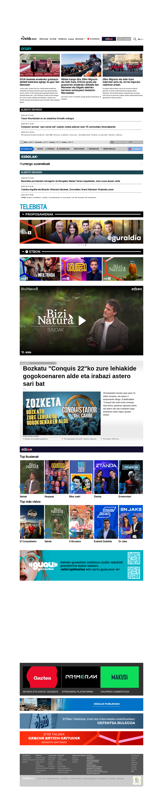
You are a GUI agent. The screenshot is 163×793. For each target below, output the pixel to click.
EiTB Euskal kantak (42, 768)
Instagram (134, 762)
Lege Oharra (64, 778)
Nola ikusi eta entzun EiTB (97, 772)
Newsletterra (135, 755)
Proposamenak (39, 214)
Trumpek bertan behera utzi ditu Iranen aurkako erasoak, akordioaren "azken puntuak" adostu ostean (71, 135)
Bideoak (24, 762)
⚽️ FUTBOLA (50, 149)
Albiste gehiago (31, 109)
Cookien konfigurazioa (89, 778)
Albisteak (43, 39)
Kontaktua (112, 778)
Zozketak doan (93, 762)
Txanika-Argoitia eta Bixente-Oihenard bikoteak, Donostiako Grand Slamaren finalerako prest (67, 189)
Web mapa (120, 778)
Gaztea (38, 764)
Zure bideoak (136, 142)
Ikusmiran (52, 766)
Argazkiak (75, 760)
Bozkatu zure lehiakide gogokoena (36, 439)
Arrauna (60, 764)
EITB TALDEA (124, 39)
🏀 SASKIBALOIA (63, 149)
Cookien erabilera (75, 778)
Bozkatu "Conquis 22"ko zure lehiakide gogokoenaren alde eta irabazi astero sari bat (79, 376)
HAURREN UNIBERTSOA (115, 691)
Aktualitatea (52, 757)
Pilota (59, 762)
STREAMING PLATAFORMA (77, 691)
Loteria (90, 763)
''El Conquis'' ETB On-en (111, 439)
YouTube (134, 769)
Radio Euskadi (40, 760)
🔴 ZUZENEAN (134, 149)
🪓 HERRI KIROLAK (108, 149)
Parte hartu (92, 765)
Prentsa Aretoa (93, 773)
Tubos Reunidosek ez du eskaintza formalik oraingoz (47, 118)
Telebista (62, 39)
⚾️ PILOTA (39, 149)
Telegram (134, 764)
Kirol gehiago (62, 766)
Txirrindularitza (62, 760)
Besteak (79, 39)
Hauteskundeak (93, 760)
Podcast (38, 772)
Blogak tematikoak (94, 770)
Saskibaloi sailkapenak (65, 770)
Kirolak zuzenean (63, 772)
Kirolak (53, 39)
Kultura (51, 764)
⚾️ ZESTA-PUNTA (78, 149)
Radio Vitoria (40, 762)
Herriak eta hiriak (94, 768)
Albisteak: (53, 755)
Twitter (133, 760)
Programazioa (26, 757)
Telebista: (26, 755)
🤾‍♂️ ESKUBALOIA (92, 149)
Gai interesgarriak (94, 767)
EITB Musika (40, 766)
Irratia (71, 39)
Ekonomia (52, 760)
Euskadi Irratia (40, 757)
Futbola (60, 757)
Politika (51, 762)
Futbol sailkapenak (63, 768)
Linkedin (133, 767)
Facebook (134, 758)
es (142, 39)
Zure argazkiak (119, 142)
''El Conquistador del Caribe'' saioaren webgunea (80, 439)
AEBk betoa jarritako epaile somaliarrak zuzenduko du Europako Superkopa (58, 198)
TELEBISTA (33, 207)
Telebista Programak (28, 760)
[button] (77, 245)
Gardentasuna (103, 778)
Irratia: (39, 755)
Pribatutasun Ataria (52, 778)
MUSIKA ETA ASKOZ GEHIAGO (40, 691)
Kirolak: (61, 755)
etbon (34, 251)
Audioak (75, 762)
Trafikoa (90, 758)
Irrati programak (41, 770)
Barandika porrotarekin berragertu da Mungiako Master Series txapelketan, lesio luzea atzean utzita (70, 181)
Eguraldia (51, 768)
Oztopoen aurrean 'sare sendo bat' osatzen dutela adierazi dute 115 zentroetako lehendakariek (68, 127)
